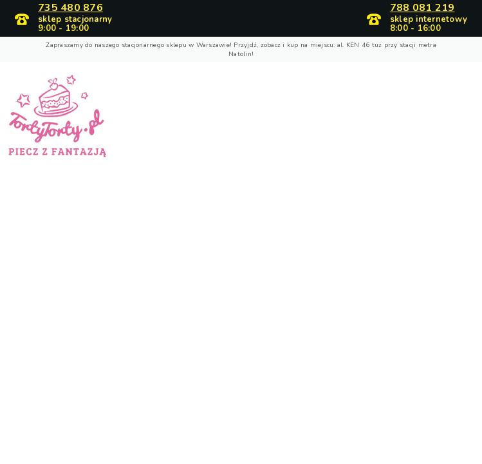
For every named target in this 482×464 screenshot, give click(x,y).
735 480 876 (70, 8)
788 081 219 (422, 8)
